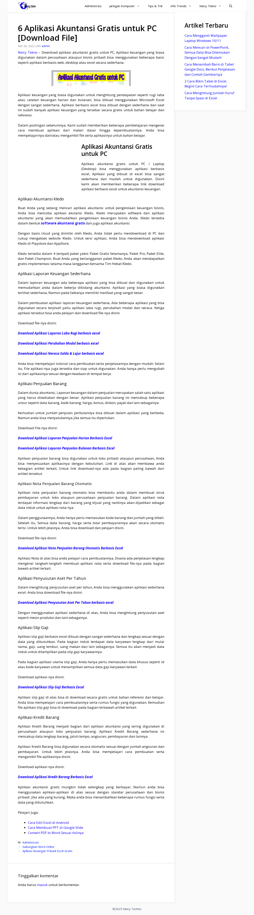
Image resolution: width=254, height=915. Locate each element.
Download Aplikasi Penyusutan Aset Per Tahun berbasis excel (66, 602)
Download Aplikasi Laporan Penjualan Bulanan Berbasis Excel (66, 448)
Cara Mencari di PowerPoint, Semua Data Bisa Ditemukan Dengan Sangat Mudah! (207, 52)
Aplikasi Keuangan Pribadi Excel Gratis (47, 851)
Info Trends (182, 6)
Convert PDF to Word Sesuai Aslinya (56, 832)
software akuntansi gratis (63, 223)
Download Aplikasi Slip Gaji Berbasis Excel (51, 687)
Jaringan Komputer (126, 6)
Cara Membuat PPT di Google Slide (55, 827)
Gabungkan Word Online (38, 847)
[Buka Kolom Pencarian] (230, 6)
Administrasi (93, 6)
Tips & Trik (155, 6)
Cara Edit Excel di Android (48, 822)
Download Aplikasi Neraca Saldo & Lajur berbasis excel (61, 353)
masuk (42, 884)
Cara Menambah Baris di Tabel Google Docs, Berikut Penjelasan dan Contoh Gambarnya (210, 69)
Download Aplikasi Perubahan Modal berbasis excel (58, 343)
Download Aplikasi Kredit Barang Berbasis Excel (55, 777)
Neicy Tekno (212, 6)
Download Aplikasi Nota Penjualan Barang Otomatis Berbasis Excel (70, 548)
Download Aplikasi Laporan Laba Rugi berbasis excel (59, 333)
